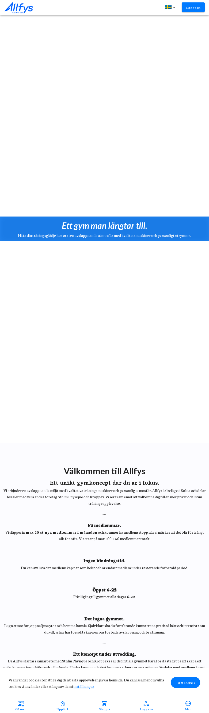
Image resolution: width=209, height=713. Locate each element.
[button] (171, 7)
